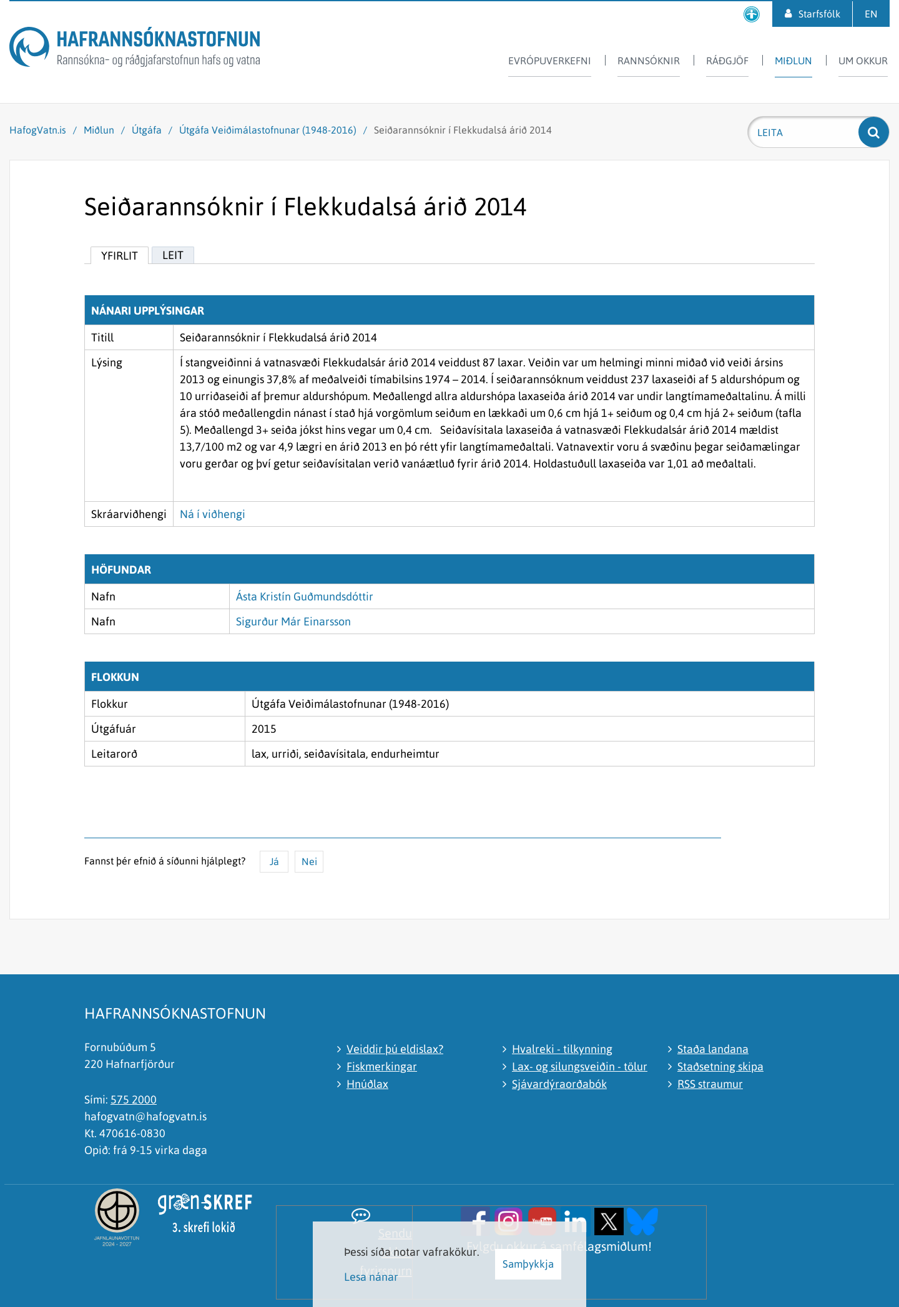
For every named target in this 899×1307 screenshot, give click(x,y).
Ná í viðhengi (212, 514)
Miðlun (99, 129)
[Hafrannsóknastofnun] (134, 49)
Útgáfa (147, 129)
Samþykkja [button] (528, 1264)
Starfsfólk (819, 13)
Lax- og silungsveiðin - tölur (579, 1066)
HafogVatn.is (37, 129)
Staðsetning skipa (720, 1066)
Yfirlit (119, 255)
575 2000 (134, 1099)
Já (274, 861)
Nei (309, 861)
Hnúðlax (367, 1083)
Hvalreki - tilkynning (562, 1048)
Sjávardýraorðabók (559, 1083)
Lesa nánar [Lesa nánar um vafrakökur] (371, 1276)
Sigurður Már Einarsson (293, 621)
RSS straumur (710, 1083)
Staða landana (713, 1048)
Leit (173, 255)
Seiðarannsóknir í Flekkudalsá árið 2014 (463, 129)
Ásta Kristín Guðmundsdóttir (304, 596)
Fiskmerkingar (381, 1066)
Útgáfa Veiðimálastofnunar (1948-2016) (267, 129)
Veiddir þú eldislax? (394, 1048)
